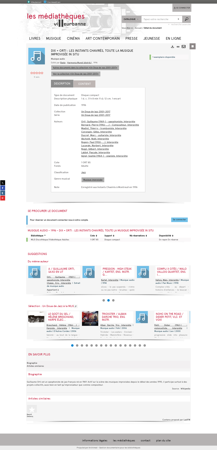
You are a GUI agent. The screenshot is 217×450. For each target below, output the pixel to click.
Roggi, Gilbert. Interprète (95, 149)
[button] (35, 38)
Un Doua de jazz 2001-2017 (95, 111)
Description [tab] (62, 83)
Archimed (93, 448)
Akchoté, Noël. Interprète (95, 138)
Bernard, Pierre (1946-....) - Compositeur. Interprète (110, 124)
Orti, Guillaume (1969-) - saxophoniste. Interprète (108, 121)
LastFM (187, 419)
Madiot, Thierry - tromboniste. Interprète (104, 128)
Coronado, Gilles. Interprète (96, 131)
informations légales (94, 440)
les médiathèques (124, 440)
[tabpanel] (98, 141)
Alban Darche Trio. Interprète (115, 325)
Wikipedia (185, 388)
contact (145, 440)
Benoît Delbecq (32, 411)
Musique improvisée (92, 179)
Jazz (83, 172)
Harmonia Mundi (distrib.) (79, 62)
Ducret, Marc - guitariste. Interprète (101, 135)
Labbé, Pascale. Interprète (95, 152)
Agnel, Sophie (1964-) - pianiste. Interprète (104, 155)
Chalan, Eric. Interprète (59, 283)
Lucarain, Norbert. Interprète (97, 145)
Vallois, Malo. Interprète (167, 280)
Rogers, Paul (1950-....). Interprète (99, 142)
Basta (62, 62)
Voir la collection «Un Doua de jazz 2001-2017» (76, 74)
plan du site (163, 440)
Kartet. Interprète (109, 280)
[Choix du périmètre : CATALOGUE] (131, 19)
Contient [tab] (84, 84)
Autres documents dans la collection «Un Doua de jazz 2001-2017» (85, 67)
